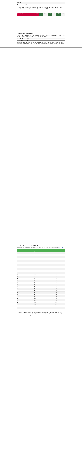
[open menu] (80, 1)
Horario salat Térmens (23, 242)
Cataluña (19, 2)
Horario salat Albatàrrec (23, 254)
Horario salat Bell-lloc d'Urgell (24, 243)
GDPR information (20, 292)
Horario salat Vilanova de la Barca (25, 229)
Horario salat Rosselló (23, 236)
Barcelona (21, 258)
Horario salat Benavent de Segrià (25, 222)
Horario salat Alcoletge (23, 227)
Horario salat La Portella (23, 233)
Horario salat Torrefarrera (23, 245)
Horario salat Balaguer (23, 252)
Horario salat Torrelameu (23, 224)
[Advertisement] (41, 25)
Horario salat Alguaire (23, 249)
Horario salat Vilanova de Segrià (25, 231)
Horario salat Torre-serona (24, 226)
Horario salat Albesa (23, 238)
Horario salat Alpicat (22, 247)
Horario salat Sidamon (23, 256)
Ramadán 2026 (60, 147)
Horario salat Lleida (22, 240)
